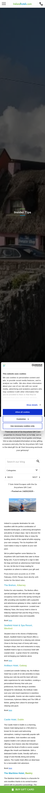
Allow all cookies (22, 412)
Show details (32, 405)
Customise (23, 419)
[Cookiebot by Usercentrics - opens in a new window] (32, 365)
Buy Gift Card (22, 789)
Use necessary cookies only (22, 426)
